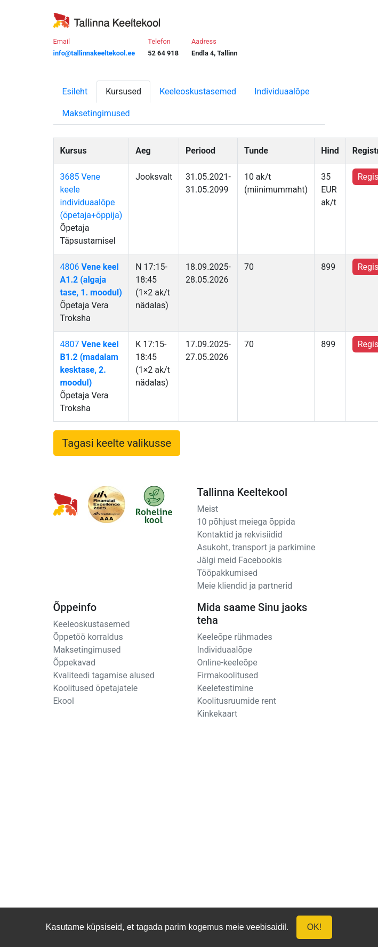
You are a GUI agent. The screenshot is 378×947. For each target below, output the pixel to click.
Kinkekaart (217, 714)
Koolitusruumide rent (236, 701)
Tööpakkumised (227, 573)
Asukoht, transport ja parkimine (256, 547)
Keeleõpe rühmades (234, 637)
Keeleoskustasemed (197, 91)
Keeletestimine (225, 688)
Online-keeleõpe (227, 662)
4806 (91, 280)
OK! (314, 927)
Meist (208, 509)
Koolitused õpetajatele (95, 688)
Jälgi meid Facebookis (239, 560)
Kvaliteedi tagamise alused (104, 675)
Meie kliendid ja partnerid (245, 586)
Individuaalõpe (281, 91)
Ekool (63, 701)
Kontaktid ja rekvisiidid (240, 534)
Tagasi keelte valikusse (117, 443)
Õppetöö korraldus (88, 637)
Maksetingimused (96, 113)
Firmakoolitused (228, 675)
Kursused (123, 91)
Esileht (75, 91)
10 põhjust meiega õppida (246, 522)
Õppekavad (74, 662)
